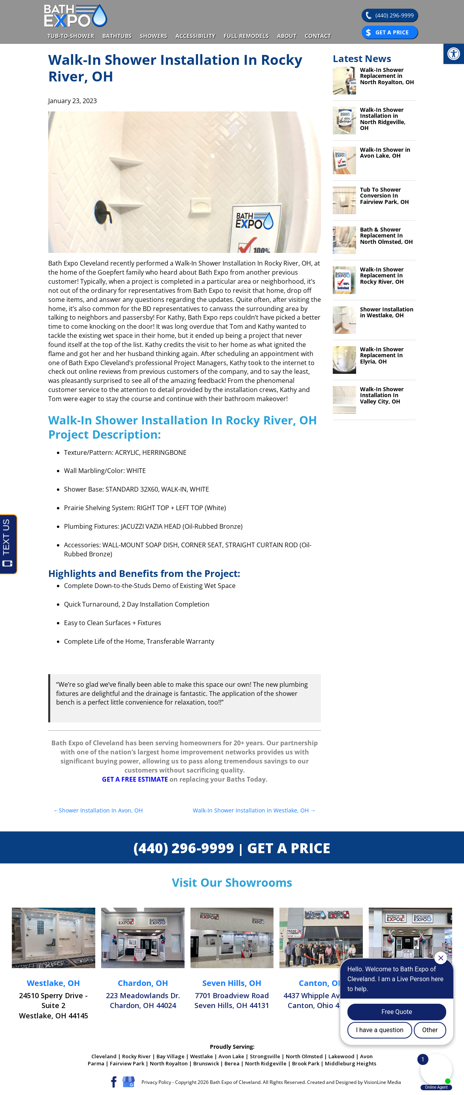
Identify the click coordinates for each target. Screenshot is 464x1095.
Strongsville (265, 1056)
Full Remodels (246, 36)
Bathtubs (117, 36)
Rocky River (136, 1056)
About (286, 36)
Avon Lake (231, 1056)
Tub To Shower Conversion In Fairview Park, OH (384, 195)
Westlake (201, 1056)
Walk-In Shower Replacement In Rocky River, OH (382, 275)
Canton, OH (321, 983)
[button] (453, 53)
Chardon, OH (143, 983)
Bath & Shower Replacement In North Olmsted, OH (386, 235)
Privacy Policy (156, 1082)
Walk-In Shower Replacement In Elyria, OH (382, 355)
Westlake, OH (53, 983)
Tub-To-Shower (70, 36)
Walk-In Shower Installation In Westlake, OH (251, 810)
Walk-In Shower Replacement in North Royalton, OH (387, 76)
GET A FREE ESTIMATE (135, 779)
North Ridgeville (266, 1063)
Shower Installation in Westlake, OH (386, 312)
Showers (153, 36)
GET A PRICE (288, 848)
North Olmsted (304, 1056)
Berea (232, 1063)
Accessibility (195, 36)
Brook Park (305, 1063)
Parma (96, 1063)
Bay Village (171, 1056)
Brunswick (206, 1063)
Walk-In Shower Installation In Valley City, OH (382, 395)
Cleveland (104, 1056)
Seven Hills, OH (231, 983)
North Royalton (169, 1063)
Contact (318, 36)
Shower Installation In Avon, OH (101, 810)
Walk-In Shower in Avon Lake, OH (385, 152)
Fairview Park (127, 1063)
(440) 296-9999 (394, 15)
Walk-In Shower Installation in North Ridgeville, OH (383, 119)
